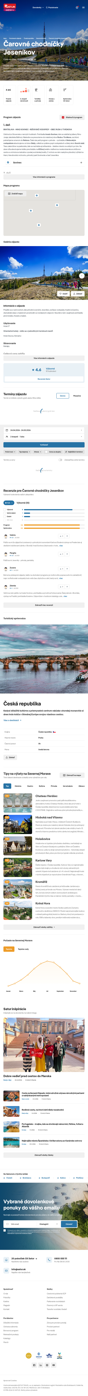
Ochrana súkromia (10, 1326)
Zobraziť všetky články (44, 1155)
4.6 (33, 59)
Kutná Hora (43, 903)
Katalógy (6, 1338)
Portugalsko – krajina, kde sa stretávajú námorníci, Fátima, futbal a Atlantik (52, 1125)
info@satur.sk (18, 1269)
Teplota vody (23, 949)
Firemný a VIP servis (55, 1305)
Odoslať (69, 1224)
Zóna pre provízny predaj (56, 1323)
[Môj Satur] (77, 7)
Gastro (30, 786)
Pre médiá (51, 1330)
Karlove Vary (44, 860)
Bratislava (25, 1178)
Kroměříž (41, 882)
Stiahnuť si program (72, 117)
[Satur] (10, 7)
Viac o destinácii (12, 720)
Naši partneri (52, 1334)
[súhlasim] (61, 536)
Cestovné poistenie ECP (56, 1293)
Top (7, 786)
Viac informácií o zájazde (44, 358)
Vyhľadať (44, 445)
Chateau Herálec (47, 796)
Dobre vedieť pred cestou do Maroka (27, 1076)
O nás (5, 1293)
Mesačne (77, 396)
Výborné (10, 510)
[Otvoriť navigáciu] (83, 7)
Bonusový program (10, 1330)
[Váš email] (20, 1224)
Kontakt (6, 1309)
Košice (61, 1178)
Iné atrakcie (68, 786)
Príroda (54, 786)
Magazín (6, 1305)
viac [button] (61, 545)
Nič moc (10, 520)
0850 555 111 (60, 1258)
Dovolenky (38, 7)
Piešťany (78, 1178)
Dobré (9, 517)
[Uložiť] (63, 293)
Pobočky (6, 1297)
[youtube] (53, 1365)
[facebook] (34, 1365)
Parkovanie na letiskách (56, 1301)
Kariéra (6, 1301)
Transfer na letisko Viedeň (57, 1309)
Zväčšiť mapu (15, 193)
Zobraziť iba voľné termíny (75, 460)
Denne (62, 396)
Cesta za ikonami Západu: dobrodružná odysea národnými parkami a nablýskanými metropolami (53, 1094)
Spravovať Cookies (10, 1381)
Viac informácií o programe (44, 177)
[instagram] (47, 1365)
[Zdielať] (78, 293)
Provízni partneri (53, 1326)
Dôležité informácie (11, 1323)
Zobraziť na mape (72, 775)
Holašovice (43, 839)
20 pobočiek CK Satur (24, 1258)
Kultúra (42, 786)
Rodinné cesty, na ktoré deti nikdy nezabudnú (43, 1109)
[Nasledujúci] (82, 276)
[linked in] (40, 1365)
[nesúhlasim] (67, 536)
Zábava (82, 786)
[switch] (60, 460)
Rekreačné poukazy (11, 1334)
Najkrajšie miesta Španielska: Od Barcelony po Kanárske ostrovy (52, 1140)
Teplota (9, 949)
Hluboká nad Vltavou (49, 817)
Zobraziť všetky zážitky (44, 927)
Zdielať (10, 757)
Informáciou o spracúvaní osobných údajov (19, 1233)
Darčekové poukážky (55, 1297)
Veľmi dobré (11, 513)
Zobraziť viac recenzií (44, 605)
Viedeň (7, 1178)
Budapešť (44, 1178)
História (18, 786)
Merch (5, 1342)
